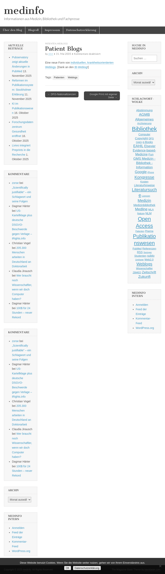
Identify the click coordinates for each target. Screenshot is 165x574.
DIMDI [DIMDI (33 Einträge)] (139, 142)
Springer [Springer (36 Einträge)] (147, 252)
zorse (15, 182)
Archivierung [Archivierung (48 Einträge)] (144, 123)
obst (50, 53)
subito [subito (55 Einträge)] (150, 255)
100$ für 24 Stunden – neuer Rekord (22, 313)
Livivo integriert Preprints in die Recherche (21, 150)
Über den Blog (12, 30)
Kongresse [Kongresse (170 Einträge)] (144, 177)
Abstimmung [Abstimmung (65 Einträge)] (144, 110)
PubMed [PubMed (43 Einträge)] (137, 248)
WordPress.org (21, 551)
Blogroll (33, 30)
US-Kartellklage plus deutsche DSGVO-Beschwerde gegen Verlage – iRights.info (22, 224)
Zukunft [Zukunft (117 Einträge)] (144, 277)
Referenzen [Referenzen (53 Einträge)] (149, 248)
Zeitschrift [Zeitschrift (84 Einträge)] (149, 272)
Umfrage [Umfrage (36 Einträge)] (139, 259)
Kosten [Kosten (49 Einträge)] (144, 181)
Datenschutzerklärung (81, 30)
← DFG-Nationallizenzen (62, 94)
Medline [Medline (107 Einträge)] (141, 209)
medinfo (24, 10)
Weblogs (62, 43)
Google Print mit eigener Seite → (103, 96)
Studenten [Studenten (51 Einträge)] (140, 255)
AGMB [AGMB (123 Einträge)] (144, 114)
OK (67, 568)
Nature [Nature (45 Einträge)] (141, 213)
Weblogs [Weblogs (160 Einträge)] (144, 264)
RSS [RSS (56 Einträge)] (140, 252)
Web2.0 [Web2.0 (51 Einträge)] (148, 259)
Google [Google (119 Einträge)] (141, 172)
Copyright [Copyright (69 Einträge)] (141, 138)
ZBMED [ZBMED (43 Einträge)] (137, 272)
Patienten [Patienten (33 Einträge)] (139, 231)
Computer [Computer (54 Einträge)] (144, 134)
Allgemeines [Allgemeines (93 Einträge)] (144, 119)
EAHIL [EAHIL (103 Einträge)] (138, 146)
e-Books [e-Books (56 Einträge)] (148, 142)
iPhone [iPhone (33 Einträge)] (151, 172)
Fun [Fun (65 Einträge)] (150, 154)
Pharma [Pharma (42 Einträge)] (149, 231)
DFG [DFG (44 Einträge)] (151, 138)
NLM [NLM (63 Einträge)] (148, 213)
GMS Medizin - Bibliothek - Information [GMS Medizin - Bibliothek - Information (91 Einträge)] (144, 163)
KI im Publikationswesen (22, 108)
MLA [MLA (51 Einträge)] (151, 209)
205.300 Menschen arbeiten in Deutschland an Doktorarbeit (21, 257)
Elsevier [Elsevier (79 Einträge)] (150, 146)
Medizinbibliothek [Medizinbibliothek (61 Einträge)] (144, 205)
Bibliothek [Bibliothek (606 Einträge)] (144, 129)
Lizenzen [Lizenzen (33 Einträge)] (146, 196)
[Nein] (160, 566)
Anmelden (18, 527)
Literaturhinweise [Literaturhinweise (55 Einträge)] (144, 185)
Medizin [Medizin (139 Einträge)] (144, 200)
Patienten (50, 43)
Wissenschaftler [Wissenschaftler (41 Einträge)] (144, 268)
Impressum (52, 30)
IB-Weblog (80, 67)
